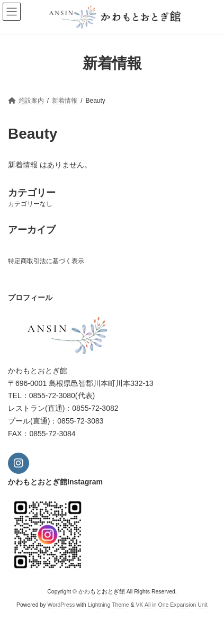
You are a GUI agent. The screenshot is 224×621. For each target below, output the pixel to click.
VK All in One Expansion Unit (172, 604)
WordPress (61, 604)
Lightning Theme (108, 604)
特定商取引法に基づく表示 (46, 261)
